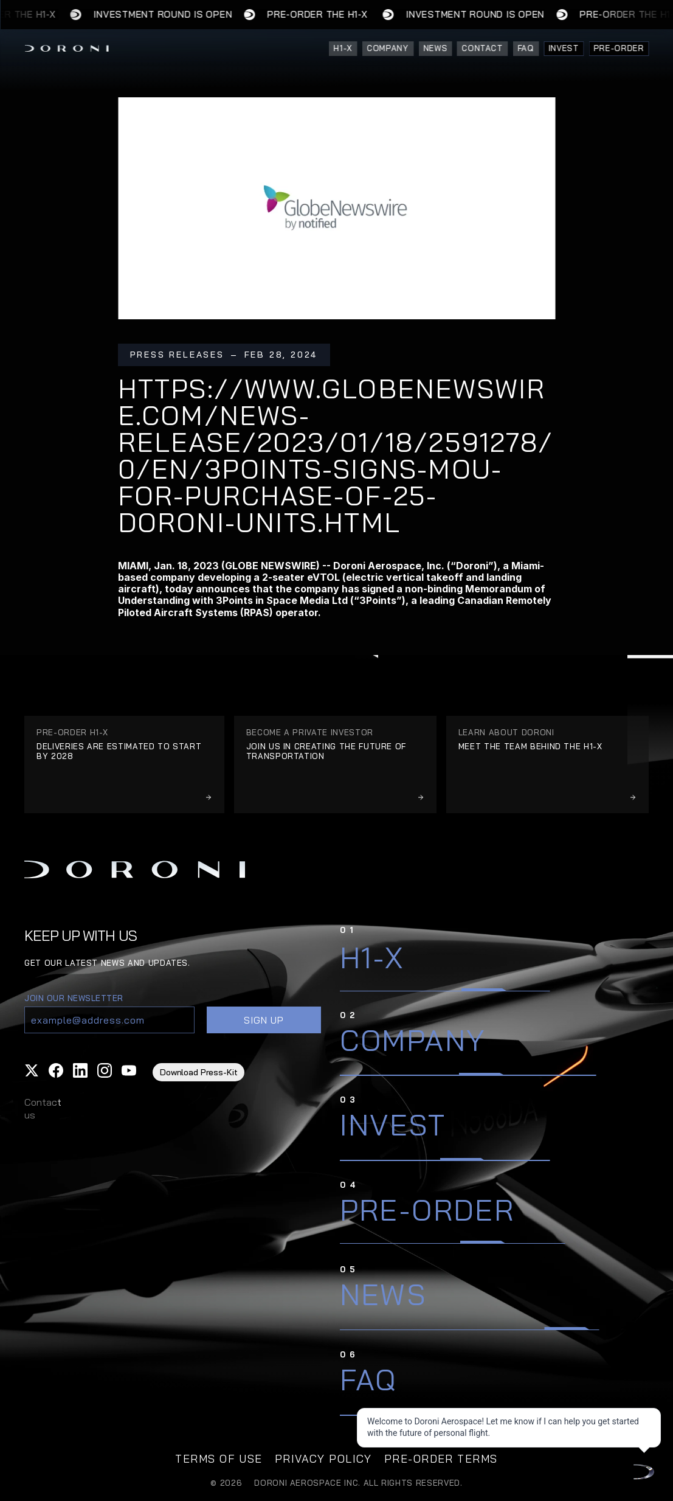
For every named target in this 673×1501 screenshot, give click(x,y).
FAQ (369, 1379)
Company (413, 1040)
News (383, 1294)
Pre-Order (427, 1209)
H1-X (372, 957)
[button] (31, 1070)
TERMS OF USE (218, 1459)
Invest (393, 1124)
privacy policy (323, 1459)
